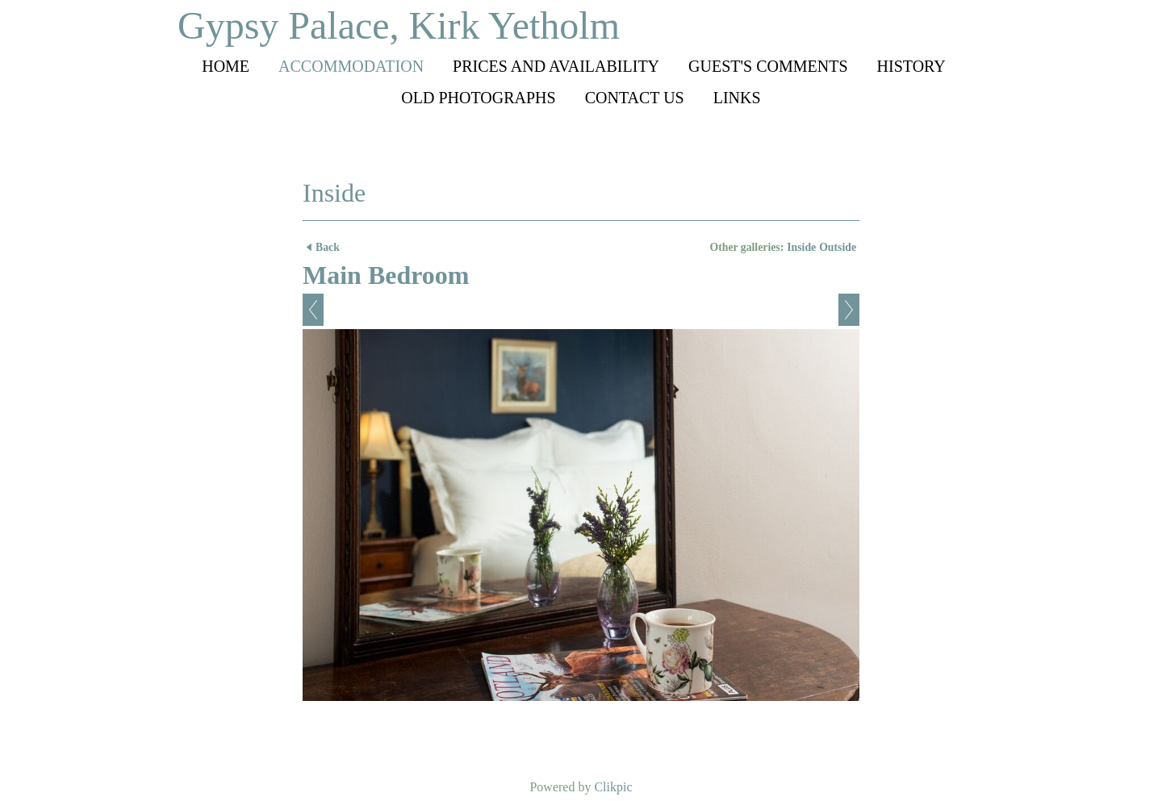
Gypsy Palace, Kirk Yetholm (399, 25)
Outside (837, 247)
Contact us (634, 97)
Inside (801, 247)
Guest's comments (768, 66)
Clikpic (613, 787)
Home (225, 66)
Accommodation (351, 66)
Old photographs (478, 97)
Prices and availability (556, 66)
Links (737, 97)
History (911, 66)
